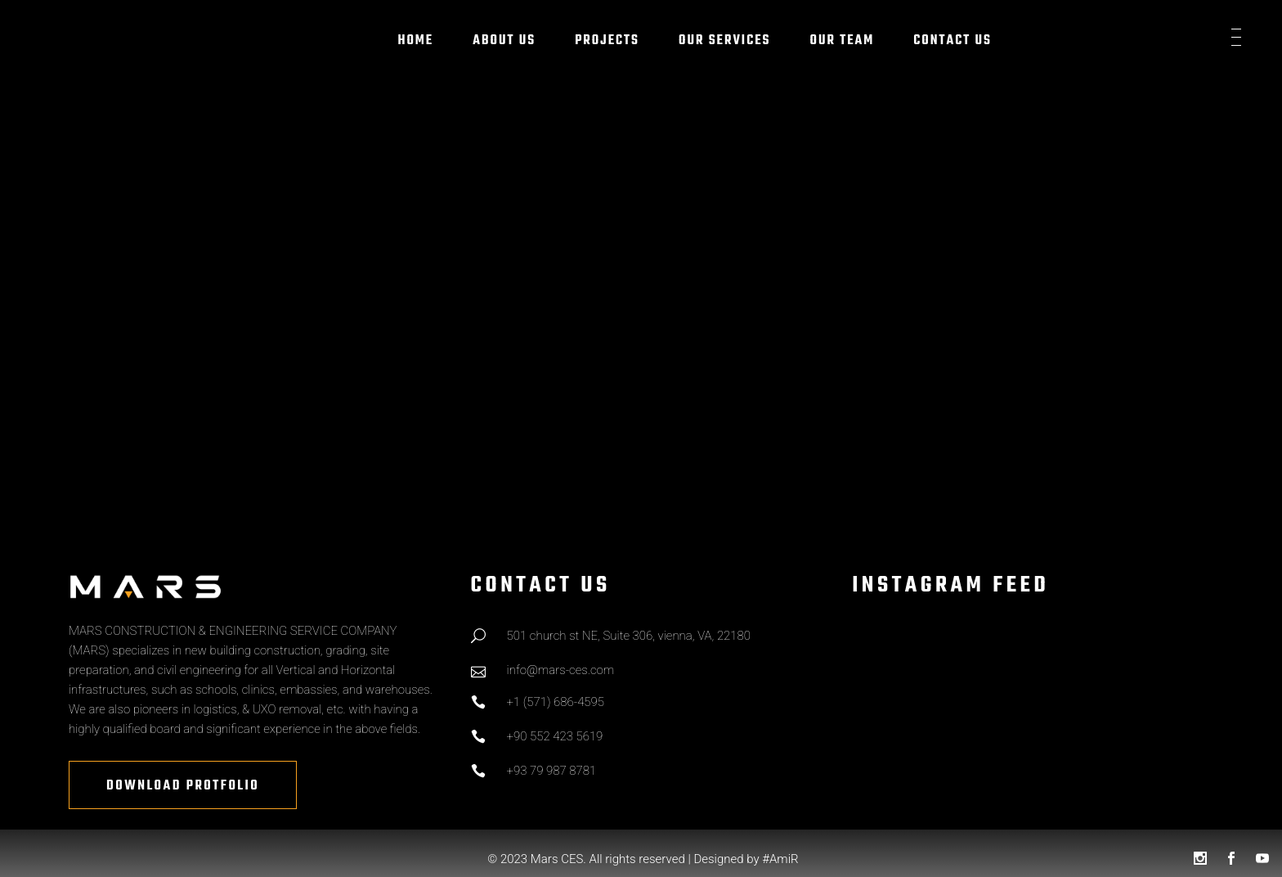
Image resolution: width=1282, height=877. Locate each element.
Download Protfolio (182, 786)
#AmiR (780, 859)
